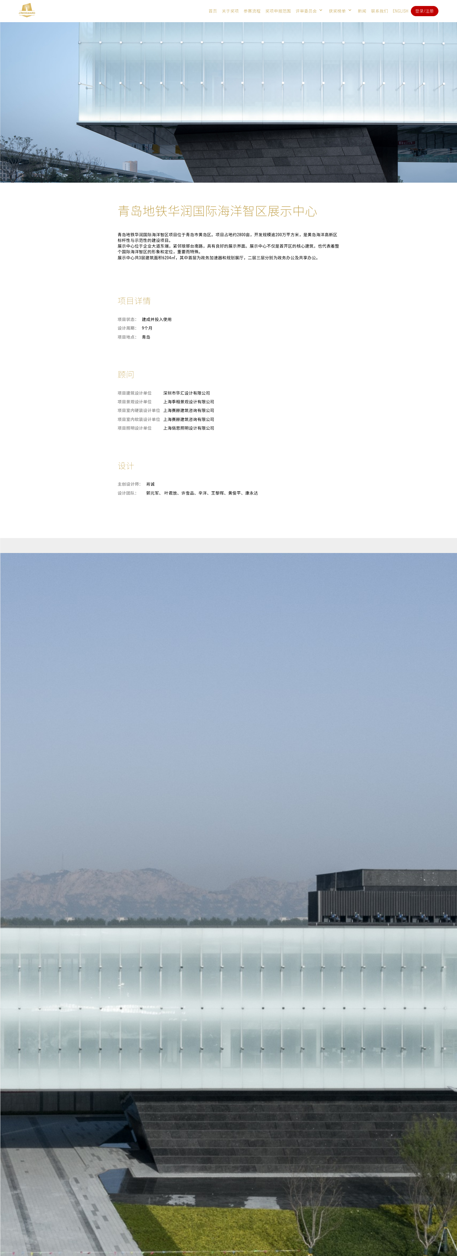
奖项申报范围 (278, 11)
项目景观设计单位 (135, 401)
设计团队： (128, 493)
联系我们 (379, 11)
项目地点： (128, 337)
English (400, 11)
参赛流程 (252, 11)
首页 (213, 11)
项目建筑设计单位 (135, 393)
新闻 (362, 11)
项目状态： (128, 319)
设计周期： (128, 328)
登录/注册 (424, 11)
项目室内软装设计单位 (139, 419)
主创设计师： (130, 484)
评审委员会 (306, 11)
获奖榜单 (337, 11)
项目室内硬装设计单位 (139, 410)
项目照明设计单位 (135, 428)
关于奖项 (230, 11)
